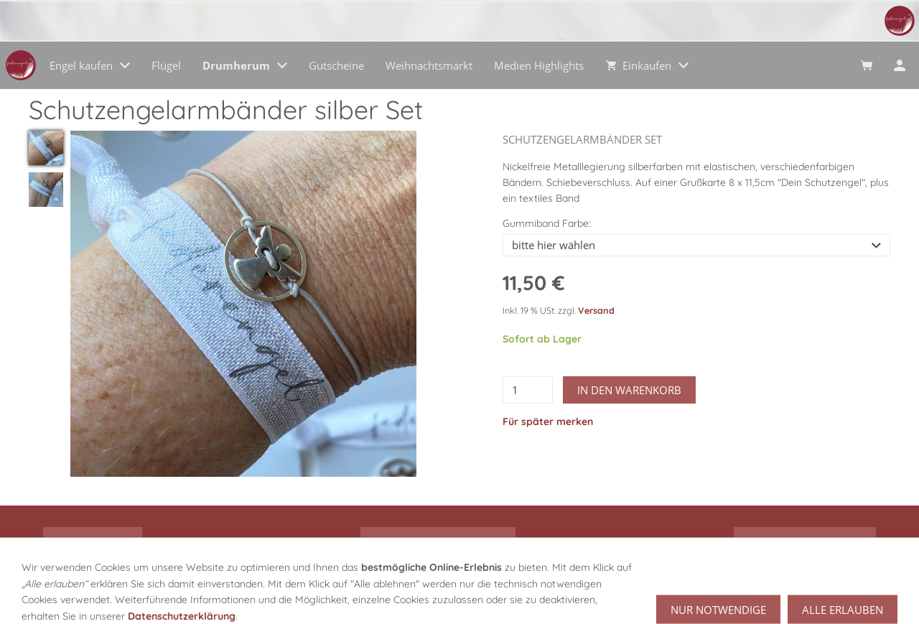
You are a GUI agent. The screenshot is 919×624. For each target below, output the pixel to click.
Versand (596, 310)
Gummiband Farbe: (547, 223)
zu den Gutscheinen (805, 541)
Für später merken (548, 421)
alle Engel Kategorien (438, 541)
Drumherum (92, 541)
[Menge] (528, 390)
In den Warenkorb (629, 390)
